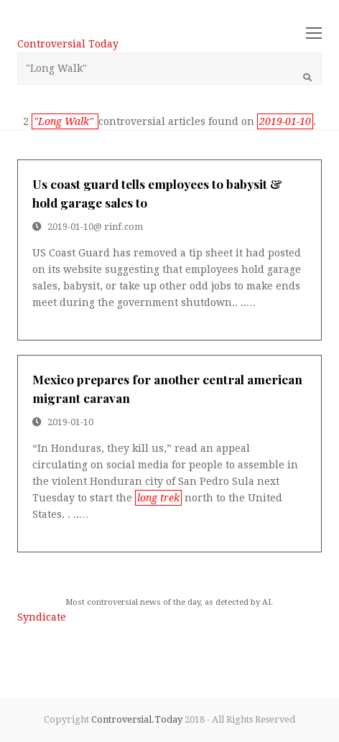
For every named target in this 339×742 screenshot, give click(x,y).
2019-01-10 (70, 226)
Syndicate (41, 617)
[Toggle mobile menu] (314, 34)
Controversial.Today (136, 719)
